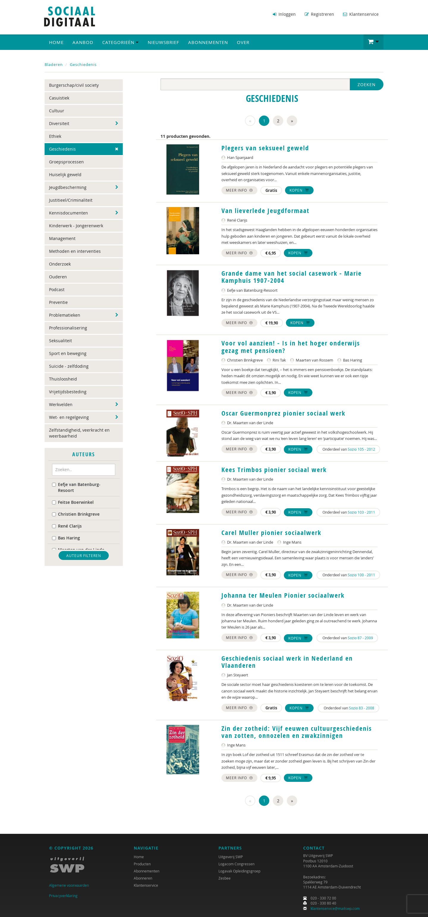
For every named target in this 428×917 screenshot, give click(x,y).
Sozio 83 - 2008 (361, 707)
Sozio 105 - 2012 (361, 448)
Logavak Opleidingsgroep (239, 871)
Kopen (299, 189)
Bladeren (54, 64)
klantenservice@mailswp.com (335, 908)
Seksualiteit (60, 340)
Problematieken (64, 315)
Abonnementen (208, 42)
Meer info (239, 189)
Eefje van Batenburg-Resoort (76, 487)
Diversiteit (59, 123)
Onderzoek (60, 263)
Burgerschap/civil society (74, 85)
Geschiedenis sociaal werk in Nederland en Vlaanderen (287, 662)
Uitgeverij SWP (230, 856)
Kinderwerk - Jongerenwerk (76, 225)
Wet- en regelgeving (69, 417)
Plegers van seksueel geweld (265, 147)
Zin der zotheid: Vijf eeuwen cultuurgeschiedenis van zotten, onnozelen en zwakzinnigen (296, 732)
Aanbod (83, 42)
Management (62, 238)
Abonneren (143, 878)
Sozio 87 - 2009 (360, 637)
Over (243, 42)
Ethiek (55, 136)
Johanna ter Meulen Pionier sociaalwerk (282, 595)
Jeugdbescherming (67, 187)
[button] (373, 41)
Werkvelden (61, 404)
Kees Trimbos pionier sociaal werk (274, 469)
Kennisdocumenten (68, 212)
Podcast (56, 289)
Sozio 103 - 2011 (361, 511)
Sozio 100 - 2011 (361, 574)
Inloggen (284, 14)
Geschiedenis (83, 64)
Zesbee (224, 878)
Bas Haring (66, 537)
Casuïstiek (59, 97)
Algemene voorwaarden (69, 885)
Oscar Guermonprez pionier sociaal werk (283, 412)
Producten (142, 863)
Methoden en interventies (75, 251)
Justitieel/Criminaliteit (70, 200)
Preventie (58, 302)
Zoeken (367, 84)
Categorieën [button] (120, 42)
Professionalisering (68, 327)
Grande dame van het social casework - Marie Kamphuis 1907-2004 (291, 277)
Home (56, 42)
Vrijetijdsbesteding (67, 391)
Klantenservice (361, 14)
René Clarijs (67, 525)
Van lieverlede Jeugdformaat (265, 210)
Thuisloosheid (63, 378)
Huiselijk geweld (65, 174)
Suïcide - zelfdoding (69, 366)
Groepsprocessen (66, 161)
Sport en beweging (67, 353)
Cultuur (56, 110)
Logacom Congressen (236, 863)
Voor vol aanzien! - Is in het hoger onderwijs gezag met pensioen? (290, 346)
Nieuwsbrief (163, 42)
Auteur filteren (83, 555)
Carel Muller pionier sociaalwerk (271, 532)
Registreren (319, 14)
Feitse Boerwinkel (73, 501)
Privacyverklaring (63, 895)
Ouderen (58, 276)
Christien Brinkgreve (76, 513)
